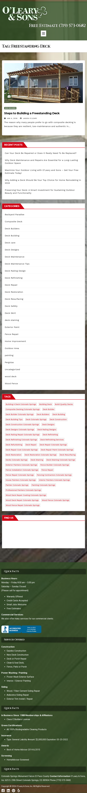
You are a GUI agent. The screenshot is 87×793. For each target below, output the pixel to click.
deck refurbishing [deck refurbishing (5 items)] (14, 445)
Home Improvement (15, 341)
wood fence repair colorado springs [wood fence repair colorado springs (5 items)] (22, 505)
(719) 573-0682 (63, 780)
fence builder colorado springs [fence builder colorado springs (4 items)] (54, 465)
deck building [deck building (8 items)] (59, 414)
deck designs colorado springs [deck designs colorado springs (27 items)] (20, 429)
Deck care (10, 242)
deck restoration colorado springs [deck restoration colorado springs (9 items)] (41, 455)
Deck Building (12, 235)
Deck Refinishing (13, 278)
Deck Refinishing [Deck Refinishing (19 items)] (50, 434)
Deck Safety (11, 306)
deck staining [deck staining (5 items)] (37, 460)
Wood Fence (11, 383)
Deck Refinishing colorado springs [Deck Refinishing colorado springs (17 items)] (21, 440)
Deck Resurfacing (14, 299)
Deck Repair (11, 285)
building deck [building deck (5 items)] (45, 404)
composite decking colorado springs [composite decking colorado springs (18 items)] (23, 409)
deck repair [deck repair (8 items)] (30, 445)
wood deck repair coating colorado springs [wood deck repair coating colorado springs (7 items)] (26, 495)
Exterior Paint (12, 327)
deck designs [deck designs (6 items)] (48, 424)
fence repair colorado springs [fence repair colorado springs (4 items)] (20, 475)
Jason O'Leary (28, 118)
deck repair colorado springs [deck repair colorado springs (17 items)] (53, 445)
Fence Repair (12, 334)
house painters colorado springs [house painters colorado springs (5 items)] (21, 480)
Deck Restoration (14, 292)
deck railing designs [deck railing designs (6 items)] (46, 429)
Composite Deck (13, 221)
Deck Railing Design (15, 271)
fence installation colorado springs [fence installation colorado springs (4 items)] (22, 470)
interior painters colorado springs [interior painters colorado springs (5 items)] (54, 480)
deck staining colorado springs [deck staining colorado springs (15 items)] (60, 460)
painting (9, 355)
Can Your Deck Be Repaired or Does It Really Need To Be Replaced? (40, 153)
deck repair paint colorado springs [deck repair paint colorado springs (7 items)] (57, 450)
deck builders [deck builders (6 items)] (43, 414)
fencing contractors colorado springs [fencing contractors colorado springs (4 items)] (54, 475)
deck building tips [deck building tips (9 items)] (14, 419)
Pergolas (9, 362)
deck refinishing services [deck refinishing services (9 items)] (52, 440)
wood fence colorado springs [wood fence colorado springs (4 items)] (55, 500)
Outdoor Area (12, 348)
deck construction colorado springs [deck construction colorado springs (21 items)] (22, 424)
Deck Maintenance (14, 256)
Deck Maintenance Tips (17, 264)
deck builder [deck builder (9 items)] (48, 409)
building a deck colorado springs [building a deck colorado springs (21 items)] (21, 404)
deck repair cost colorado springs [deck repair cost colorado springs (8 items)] (22, 450)
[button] (43, 33)
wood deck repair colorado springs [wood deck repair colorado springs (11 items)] (22, 500)
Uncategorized (12, 369)
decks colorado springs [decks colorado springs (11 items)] (16, 460)
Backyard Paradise (14, 214)
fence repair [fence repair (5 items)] (47, 470)
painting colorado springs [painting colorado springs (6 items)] (43, 485)
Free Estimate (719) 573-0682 (57, 26)
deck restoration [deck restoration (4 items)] (13, 455)
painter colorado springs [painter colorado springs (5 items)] (17, 485)
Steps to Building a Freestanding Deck (32, 113)
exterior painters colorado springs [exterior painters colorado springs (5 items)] (21, 465)
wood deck (10, 376)
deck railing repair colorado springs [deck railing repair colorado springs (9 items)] (22, 434)
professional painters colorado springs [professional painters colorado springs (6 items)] (23, 490)
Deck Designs (12, 249)
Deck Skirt (10, 313)
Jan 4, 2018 (12, 118)
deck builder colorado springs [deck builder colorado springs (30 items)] (19, 414)
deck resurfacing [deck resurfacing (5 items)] (67, 455)
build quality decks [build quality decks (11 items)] (64, 404)
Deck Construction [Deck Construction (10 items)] (58, 419)
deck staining (12, 320)
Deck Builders (10, 108)
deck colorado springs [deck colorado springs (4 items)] (36, 419)
